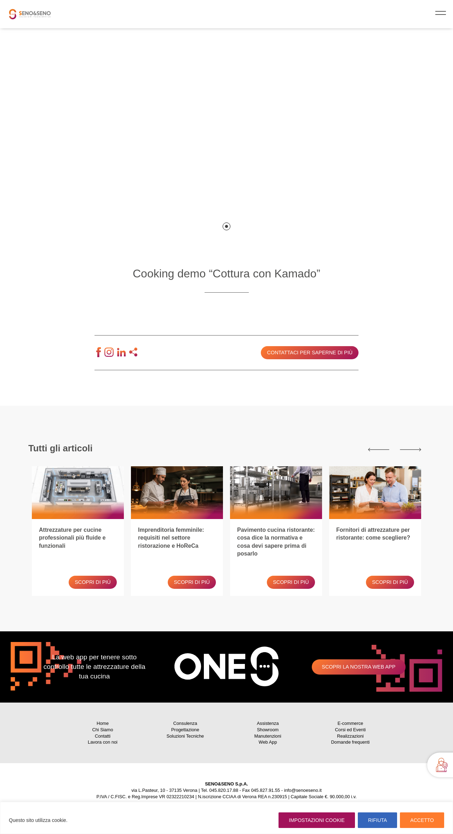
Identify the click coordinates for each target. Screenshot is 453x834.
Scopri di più (93, 582)
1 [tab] (226, 226)
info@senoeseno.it (303, 790)
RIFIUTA (377, 820)
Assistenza (268, 723)
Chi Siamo (102, 729)
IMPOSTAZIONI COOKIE (317, 820)
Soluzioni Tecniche (185, 736)
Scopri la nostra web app (358, 667)
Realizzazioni (350, 736)
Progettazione (185, 729)
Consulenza (185, 723)
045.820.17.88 (223, 790)
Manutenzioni (267, 736)
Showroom (268, 729)
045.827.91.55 (265, 790)
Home (103, 723)
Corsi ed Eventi (350, 729)
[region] (226, 818)
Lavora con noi (102, 742)
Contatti (102, 736)
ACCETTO (422, 820)
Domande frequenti (350, 742)
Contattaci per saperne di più (309, 352)
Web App (268, 742)
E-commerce (350, 723)
